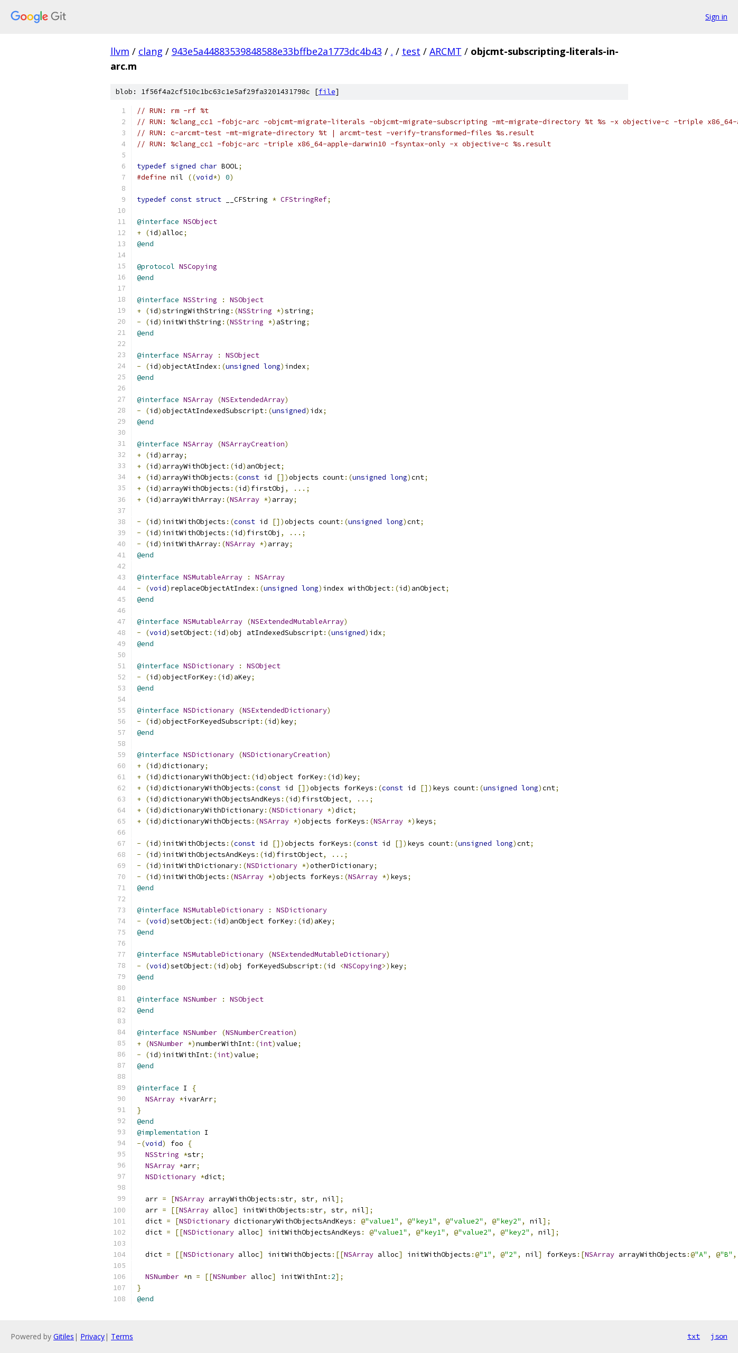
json (719, 1336)
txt (693, 1336)
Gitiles (63, 1336)
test (411, 51)
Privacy (92, 1336)
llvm (119, 51)
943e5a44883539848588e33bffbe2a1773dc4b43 (277, 51)
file (327, 91)
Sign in (716, 17)
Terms (122, 1336)
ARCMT (445, 51)
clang (150, 51)
